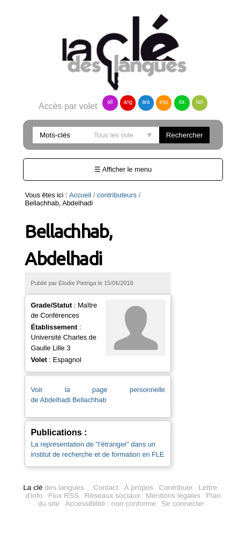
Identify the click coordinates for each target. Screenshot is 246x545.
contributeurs (117, 195)
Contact (105, 487)
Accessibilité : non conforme (110, 504)
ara (146, 102)
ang (127, 102)
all (110, 102)
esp (164, 102)
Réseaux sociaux (112, 496)
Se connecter (182, 504)
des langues (53, 487)
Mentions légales (173, 496)
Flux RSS (63, 496)
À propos (138, 487)
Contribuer (175, 487)
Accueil (80, 195)
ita (182, 102)
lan (199, 102)
